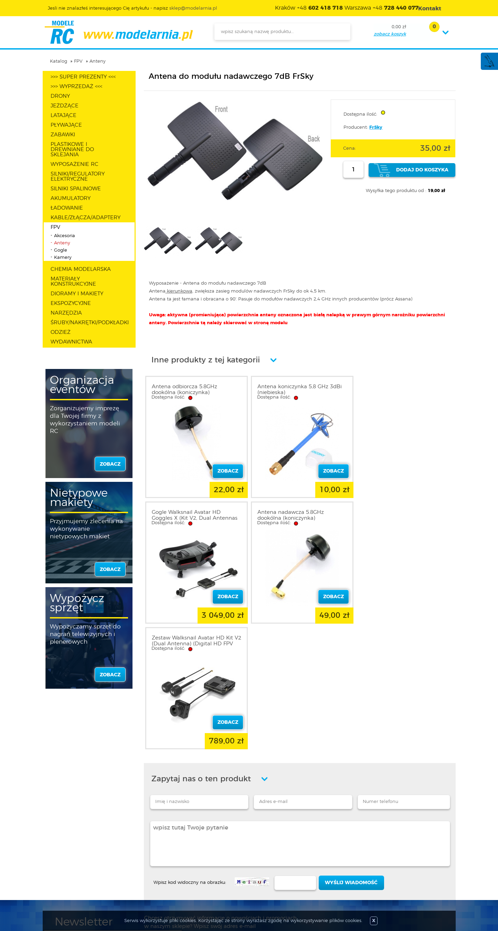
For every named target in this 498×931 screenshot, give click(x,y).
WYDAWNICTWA (71, 342)
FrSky (375, 127)
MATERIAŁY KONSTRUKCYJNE (73, 281)
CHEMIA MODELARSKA (81, 269)
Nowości (216, 857)
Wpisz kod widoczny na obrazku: (189, 757)
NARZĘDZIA (66, 313)
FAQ (60, 890)
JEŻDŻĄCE (64, 105)
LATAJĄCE (63, 115)
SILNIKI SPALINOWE (76, 188)
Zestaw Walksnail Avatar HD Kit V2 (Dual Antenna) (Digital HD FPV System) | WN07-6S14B (296, 518)
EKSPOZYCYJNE (71, 303)
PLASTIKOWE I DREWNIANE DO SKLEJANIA (72, 149)
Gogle (60, 250)
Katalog (58, 61)
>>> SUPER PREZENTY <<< (83, 77)
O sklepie (65, 848)
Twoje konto (144, 865)
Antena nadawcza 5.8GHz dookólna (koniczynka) (185, 515)
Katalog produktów (229, 865)
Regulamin (68, 857)
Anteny (97, 61)
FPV (78, 61)
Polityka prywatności (79, 865)
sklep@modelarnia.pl (193, 8)
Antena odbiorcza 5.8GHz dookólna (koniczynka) (184, 389)
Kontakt (64, 881)
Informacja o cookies (80, 873)
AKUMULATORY (71, 198)
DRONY (60, 96)
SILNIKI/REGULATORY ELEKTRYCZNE (78, 176)
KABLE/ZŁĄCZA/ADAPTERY (85, 217)
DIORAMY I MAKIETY (77, 293)
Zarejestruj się (146, 857)
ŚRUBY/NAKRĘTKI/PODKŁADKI (90, 322)
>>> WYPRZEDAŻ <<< (76, 86)
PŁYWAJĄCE (66, 125)
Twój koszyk (144, 873)
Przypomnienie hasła (155, 881)
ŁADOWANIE (67, 208)
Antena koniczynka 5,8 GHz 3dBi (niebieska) (298, 389)
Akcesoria (64, 236)
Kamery (63, 257)
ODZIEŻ (61, 332)
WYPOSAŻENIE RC (74, 164)
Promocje (217, 848)
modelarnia (118, 32)
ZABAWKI (63, 134)
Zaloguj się (143, 848)
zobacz (110, 464)
